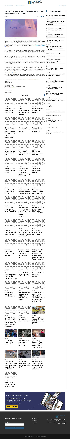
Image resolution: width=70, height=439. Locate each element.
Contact (35, 423)
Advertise (35, 421)
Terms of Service (35, 418)
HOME (5, 5)
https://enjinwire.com (13, 72)
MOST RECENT (10, 5)
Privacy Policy (35, 420)
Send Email (9, 83)
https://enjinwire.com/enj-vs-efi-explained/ (30, 79)
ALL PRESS (16, 5)
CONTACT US (22, 5)
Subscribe (14, 427)
